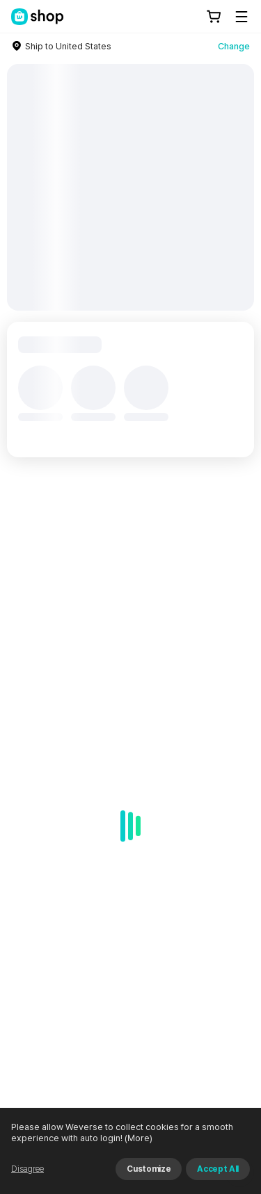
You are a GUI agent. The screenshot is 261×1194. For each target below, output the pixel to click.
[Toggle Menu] (241, 17)
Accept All (218, 1169)
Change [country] (234, 46)
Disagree (27, 1169)
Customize (149, 1169)
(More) (137, 1138)
